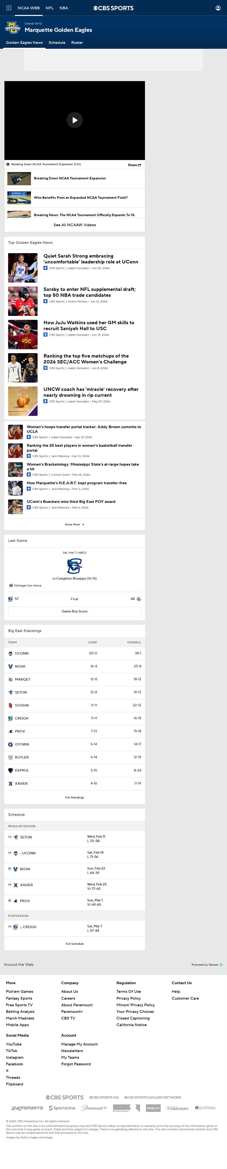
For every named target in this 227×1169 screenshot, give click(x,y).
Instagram (15, 1057)
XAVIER (21, 784)
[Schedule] (57, 43)
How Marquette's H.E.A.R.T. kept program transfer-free (77, 483)
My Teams (70, 1057)
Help (176, 991)
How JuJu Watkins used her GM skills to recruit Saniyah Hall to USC (88, 326)
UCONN (21, 653)
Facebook (14, 1064)
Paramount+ (72, 1011)
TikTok (11, 1050)
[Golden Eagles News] (24, 43)
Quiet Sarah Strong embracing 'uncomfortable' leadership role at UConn (90, 259)
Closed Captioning (133, 1018)
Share (132, 165)
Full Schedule (75, 944)
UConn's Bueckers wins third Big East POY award (71, 501)
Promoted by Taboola (207, 965)
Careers (68, 998)
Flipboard (14, 1084)
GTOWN (22, 744)
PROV (20, 731)
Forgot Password (76, 1064)
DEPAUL (22, 770)
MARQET (22, 679)
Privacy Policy (128, 998)
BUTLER (22, 757)
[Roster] (77, 43)
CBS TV (68, 1018)
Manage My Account (79, 1044)
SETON (21, 692)
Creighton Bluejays (71, 578)
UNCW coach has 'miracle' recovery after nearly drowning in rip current (91, 392)
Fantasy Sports (19, 998)
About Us (69, 991)
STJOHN (22, 705)
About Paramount (77, 1005)
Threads (13, 1077)
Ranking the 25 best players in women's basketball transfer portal (79, 448)
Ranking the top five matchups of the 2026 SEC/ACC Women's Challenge (86, 359)
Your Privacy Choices (135, 1011)
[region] (74, 120)
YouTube (14, 1044)
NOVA (20, 666)
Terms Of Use (128, 991)
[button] (75, 120)
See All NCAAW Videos (75, 225)
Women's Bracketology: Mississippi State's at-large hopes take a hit (83, 467)
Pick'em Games (19, 991)
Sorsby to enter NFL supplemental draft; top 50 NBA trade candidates (89, 292)
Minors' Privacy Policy (135, 1005)
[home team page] (75, 566)
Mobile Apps (17, 1024)
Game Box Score (74, 611)
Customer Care (185, 998)
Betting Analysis (20, 1011)
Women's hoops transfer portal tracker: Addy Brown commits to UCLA (84, 429)
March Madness (20, 1018)
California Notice (131, 1024)
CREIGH (21, 718)
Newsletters (72, 1050)
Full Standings (74, 797)
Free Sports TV (19, 1005)
